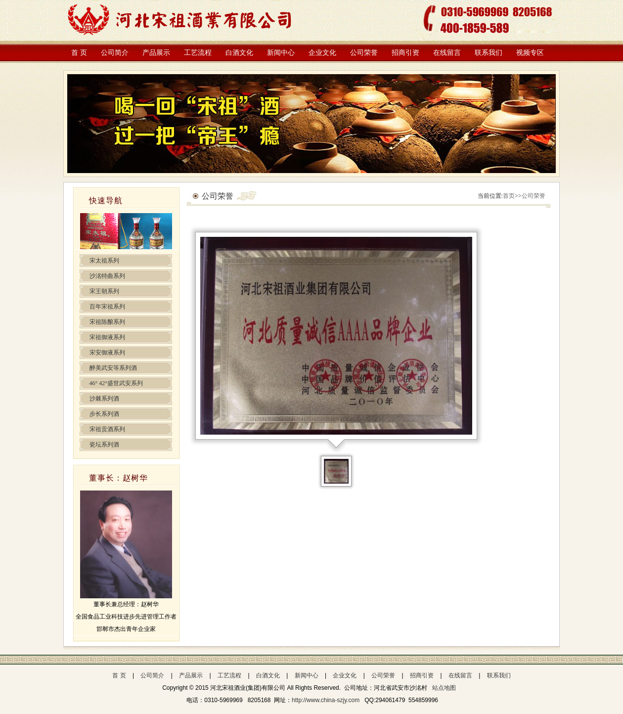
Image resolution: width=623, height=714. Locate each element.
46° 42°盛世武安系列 (116, 383)
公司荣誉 (364, 52)
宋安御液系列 (107, 352)
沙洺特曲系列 (107, 275)
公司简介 (115, 52)
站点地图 (444, 687)
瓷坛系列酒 (104, 444)
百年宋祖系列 (107, 306)
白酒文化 (239, 52)
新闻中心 (281, 52)
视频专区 (530, 52)
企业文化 (322, 52)
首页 (509, 195)
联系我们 (488, 52)
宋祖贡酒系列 (107, 429)
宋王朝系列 (104, 291)
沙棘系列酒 (104, 398)
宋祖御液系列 (107, 337)
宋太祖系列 (104, 260)
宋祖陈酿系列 (107, 321)
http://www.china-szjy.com (326, 700)
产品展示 (156, 52)
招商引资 (405, 52)
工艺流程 (198, 52)
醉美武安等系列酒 (113, 367)
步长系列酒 (104, 413)
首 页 (79, 52)
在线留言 (447, 52)
